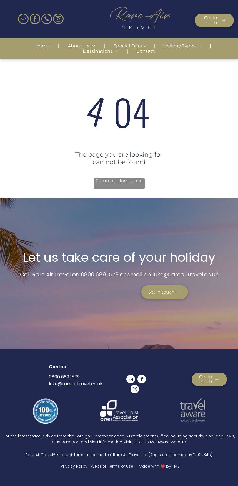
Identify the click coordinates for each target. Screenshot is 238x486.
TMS (176, 466)
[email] (23, 20)
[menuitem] (43, 46)
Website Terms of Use (112, 466)
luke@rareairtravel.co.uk (75, 384)
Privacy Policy (74, 466)
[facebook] (35, 20)
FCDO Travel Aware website (159, 442)
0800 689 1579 (100, 274)
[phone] (46, 20)
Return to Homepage (119, 181)
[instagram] (58, 20)
